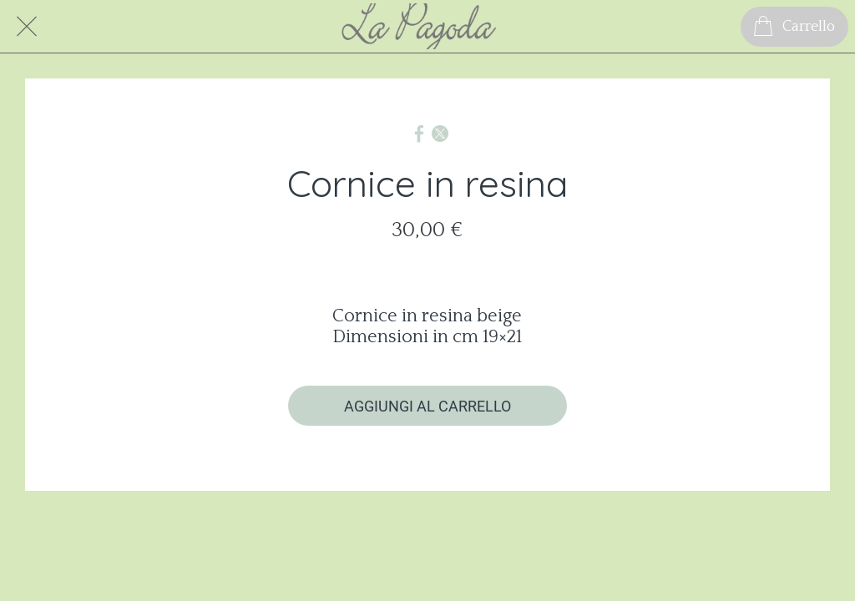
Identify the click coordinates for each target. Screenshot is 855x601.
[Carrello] (794, 27)
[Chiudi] (27, 27)
